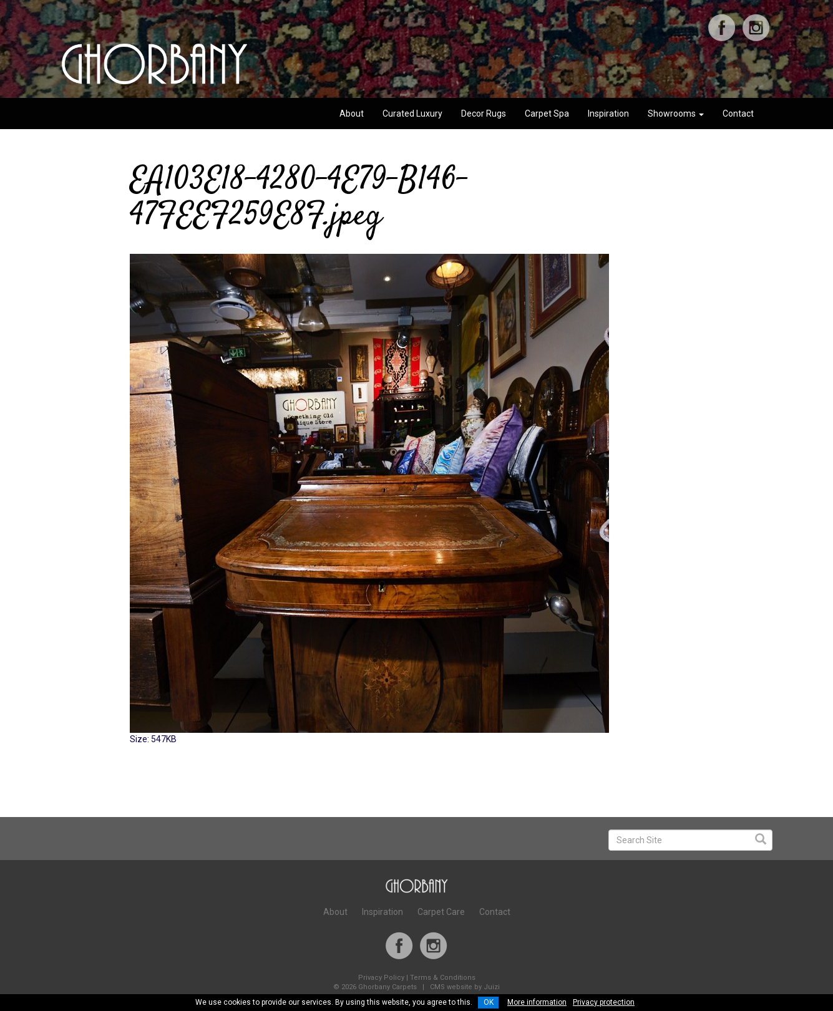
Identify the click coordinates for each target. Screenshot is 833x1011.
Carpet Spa (547, 114)
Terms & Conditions (442, 978)
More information (537, 1002)
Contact (738, 114)
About (351, 114)
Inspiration (608, 114)
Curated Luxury (412, 114)
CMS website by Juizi (465, 987)
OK (489, 1002)
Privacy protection (604, 1002)
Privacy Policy (381, 978)
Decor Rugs (483, 114)
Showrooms (676, 114)
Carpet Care (441, 912)
